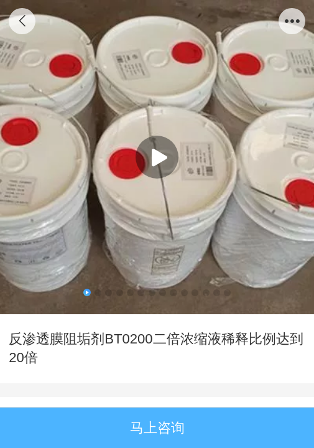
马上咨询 (157, 428)
